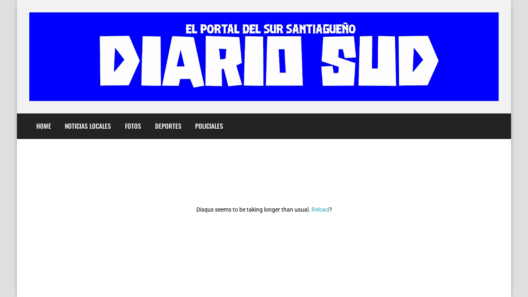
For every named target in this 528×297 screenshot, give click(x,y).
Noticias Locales (88, 125)
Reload (320, 209)
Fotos (133, 125)
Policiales (209, 125)
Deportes (168, 125)
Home (43, 125)
